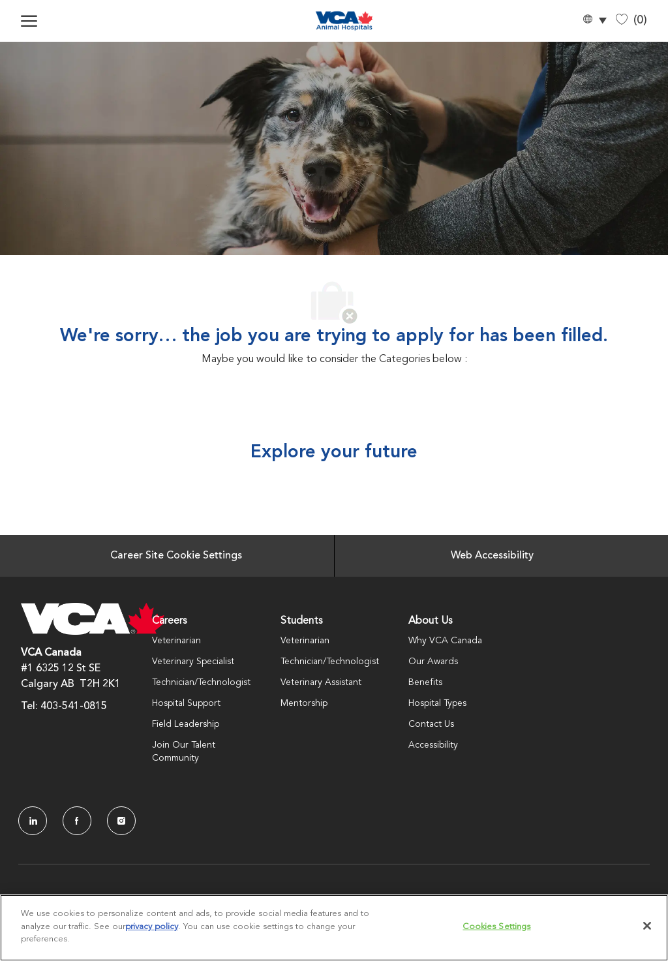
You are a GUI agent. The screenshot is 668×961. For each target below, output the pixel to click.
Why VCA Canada (445, 640)
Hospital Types (437, 703)
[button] (594, 21)
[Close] (647, 925)
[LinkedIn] (32, 820)
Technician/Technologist (201, 682)
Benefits (425, 682)
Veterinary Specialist (193, 661)
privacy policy (151, 927)
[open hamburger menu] (29, 21)
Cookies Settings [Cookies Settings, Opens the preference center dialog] (496, 927)
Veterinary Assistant (321, 682)
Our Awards (433, 661)
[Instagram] (121, 820)
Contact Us (431, 724)
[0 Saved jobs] (631, 20)
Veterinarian (176, 640)
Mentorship (304, 703)
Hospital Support (186, 703)
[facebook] (77, 820)
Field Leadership (185, 724)
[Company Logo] (343, 21)
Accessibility (433, 745)
